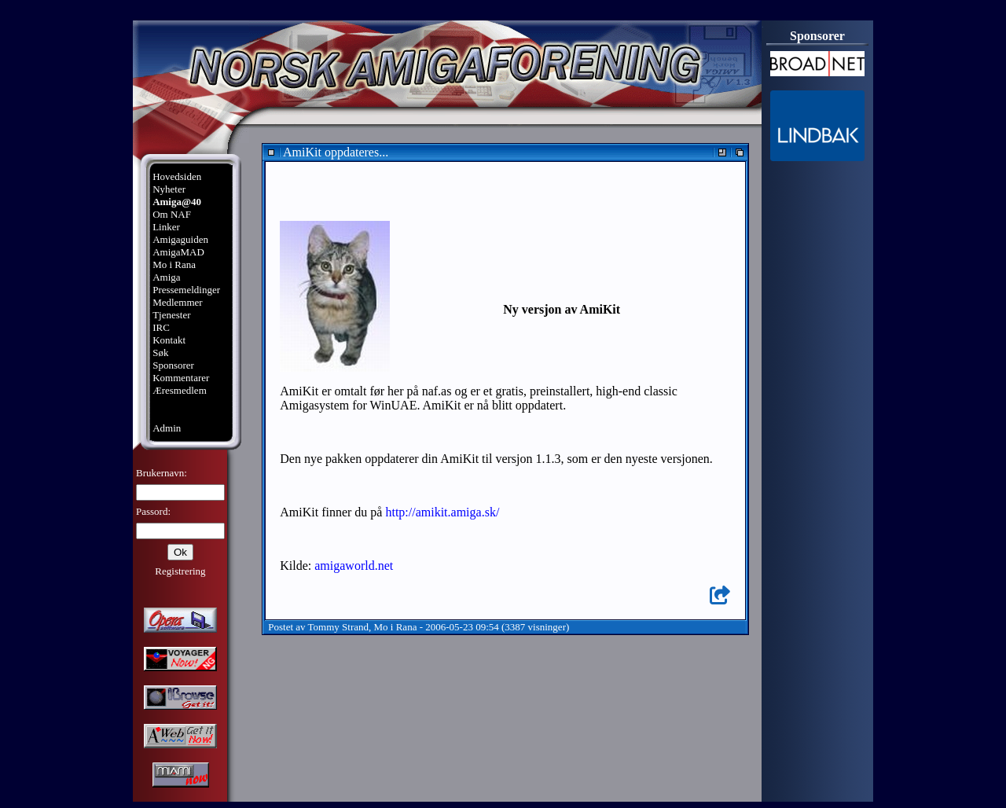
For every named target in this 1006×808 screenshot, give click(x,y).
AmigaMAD (178, 252)
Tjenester (171, 315)
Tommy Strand (338, 627)
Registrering (180, 571)
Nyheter (168, 189)
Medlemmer (177, 302)
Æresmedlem (179, 390)
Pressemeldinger (186, 290)
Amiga (166, 277)
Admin (166, 428)
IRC (161, 327)
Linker (166, 227)
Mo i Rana (174, 264)
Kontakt (168, 340)
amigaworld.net (353, 565)
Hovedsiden (176, 176)
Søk (160, 352)
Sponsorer (173, 365)
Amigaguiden (180, 239)
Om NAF (171, 214)
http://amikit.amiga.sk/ (442, 512)
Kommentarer (180, 378)
